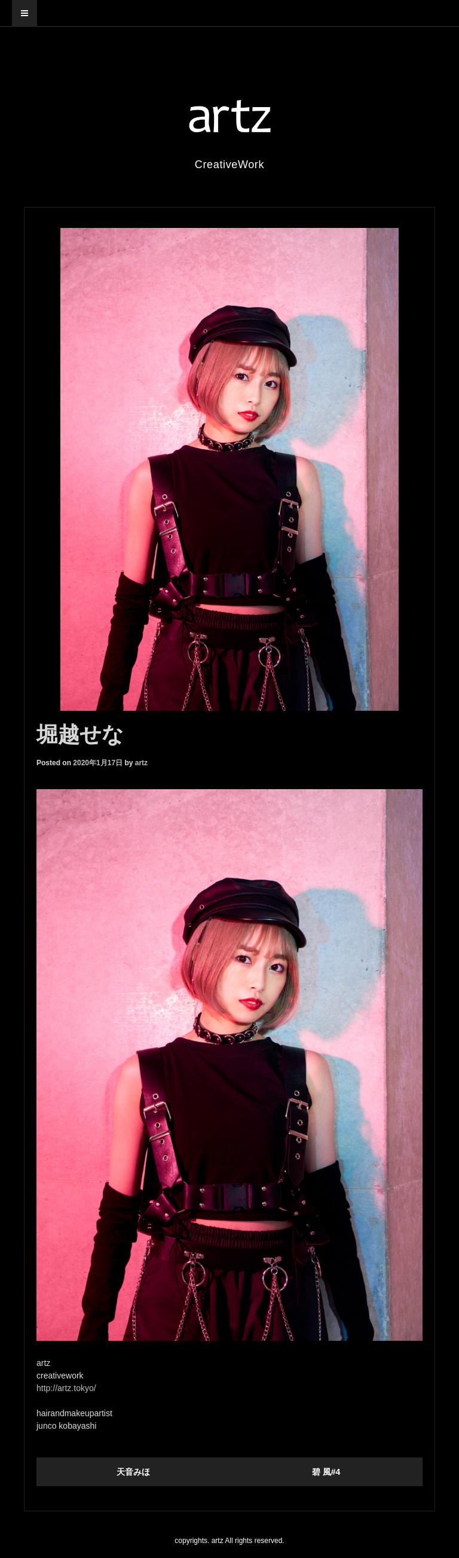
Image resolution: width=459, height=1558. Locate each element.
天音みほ (133, 1472)
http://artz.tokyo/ (66, 1388)
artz (141, 763)
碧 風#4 (326, 1472)
